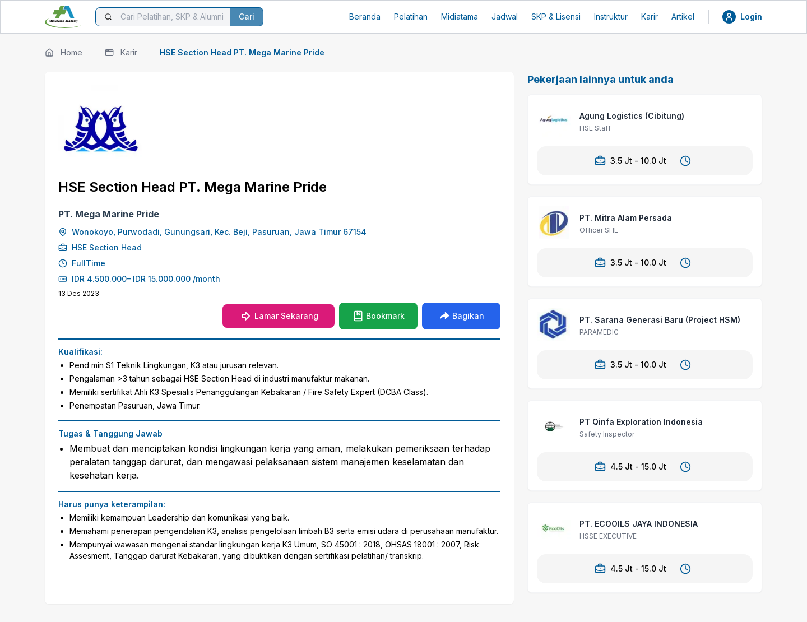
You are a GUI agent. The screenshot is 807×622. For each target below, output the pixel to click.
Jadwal (504, 16)
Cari (246, 16)
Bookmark (379, 316)
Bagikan (461, 316)
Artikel (682, 16)
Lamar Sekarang (278, 316)
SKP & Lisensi (556, 16)
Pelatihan (411, 16)
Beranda (365, 16)
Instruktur (611, 16)
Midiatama (459, 16)
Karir (649, 16)
